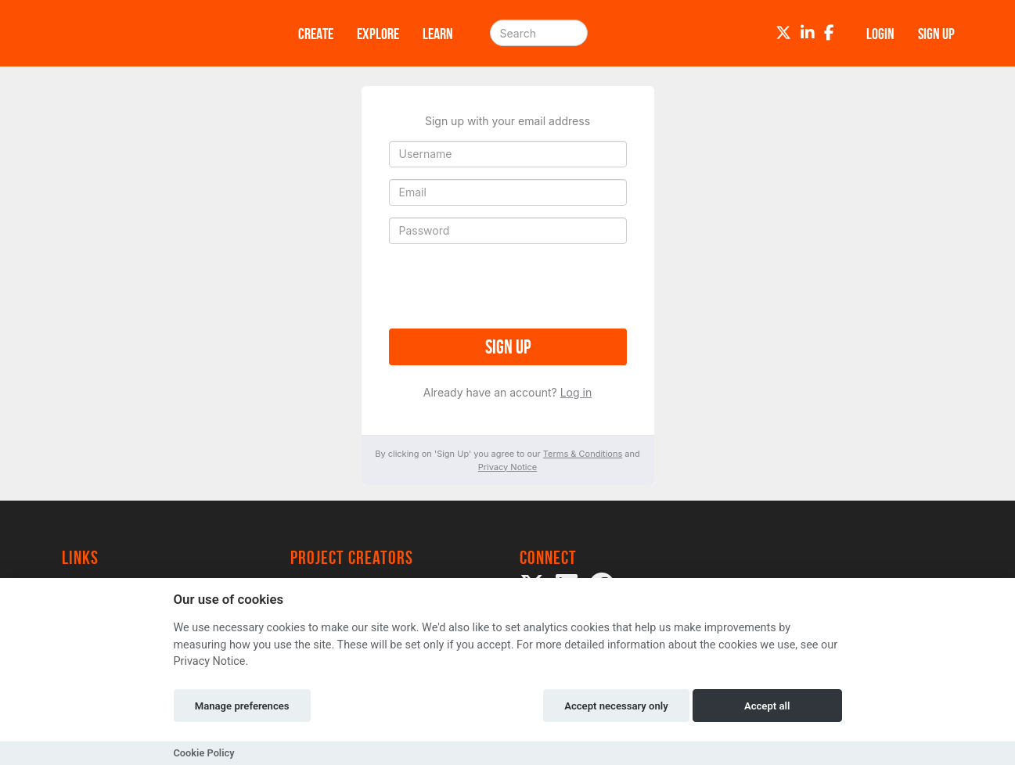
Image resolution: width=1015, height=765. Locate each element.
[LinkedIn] (807, 33)
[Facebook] (829, 33)
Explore (378, 33)
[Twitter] (783, 33)
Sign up (508, 346)
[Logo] (159, 33)
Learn (438, 33)
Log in (576, 392)
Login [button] (880, 33)
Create (315, 33)
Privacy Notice (507, 467)
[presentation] (508, 286)
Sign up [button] (936, 33)
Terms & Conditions (582, 453)
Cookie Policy (204, 753)
